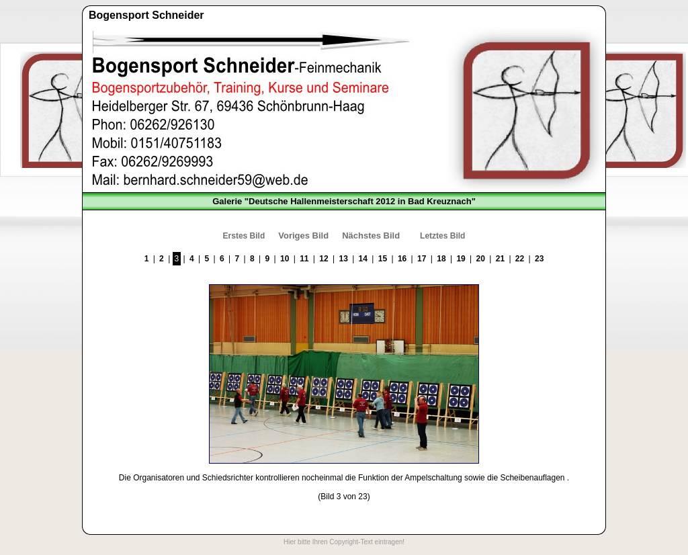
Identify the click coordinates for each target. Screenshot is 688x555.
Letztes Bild (442, 236)
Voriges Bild (303, 235)
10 (284, 258)
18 (441, 258)
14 (363, 258)
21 (500, 258)
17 (421, 258)
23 (539, 258)
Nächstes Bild (371, 235)
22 (519, 258)
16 (402, 258)
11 (304, 258)
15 (382, 258)
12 (323, 258)
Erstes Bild (244, 236)
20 (480, 258)
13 (343, 258)
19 (460, 258)
